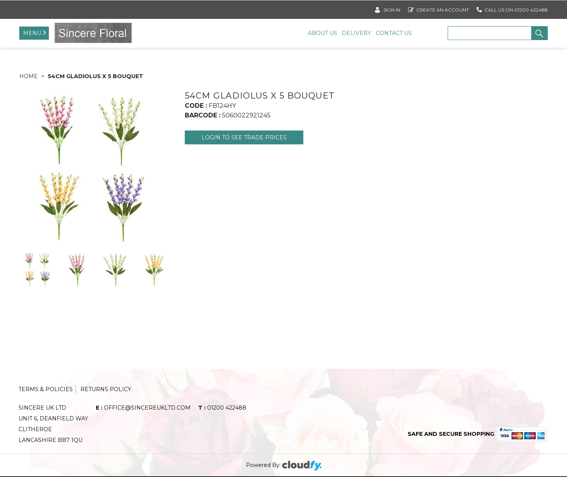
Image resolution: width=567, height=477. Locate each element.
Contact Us (394, 33)
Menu (32, 33)
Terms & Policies (45, 389)
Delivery (356, 33)
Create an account (438, 8)
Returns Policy (105, 389)
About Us (322, 33)
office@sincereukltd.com (143, 407)
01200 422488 (222, 407)
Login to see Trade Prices (244, 137)
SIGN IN (387, 8)
